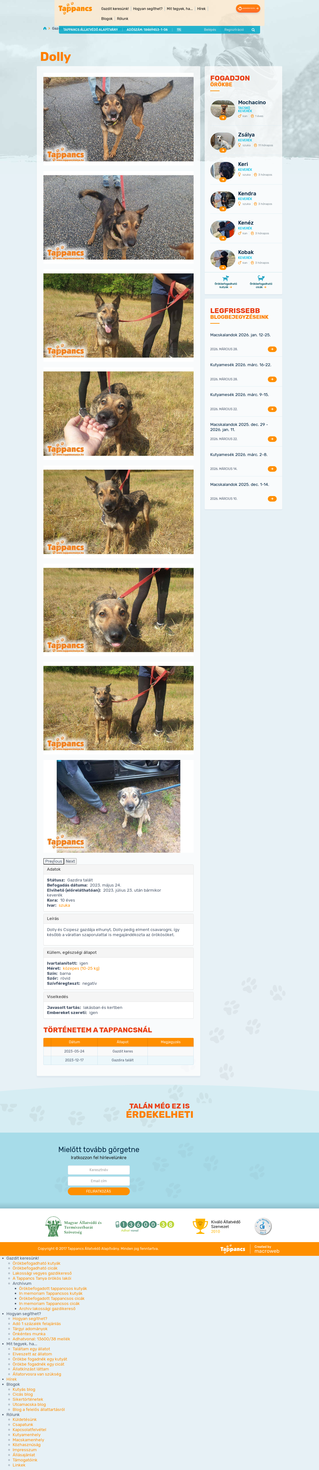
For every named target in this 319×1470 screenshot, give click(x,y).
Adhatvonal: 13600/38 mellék (41, 1338)
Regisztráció (253, 20)
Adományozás (263, 8)
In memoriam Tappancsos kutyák (51, 1293)
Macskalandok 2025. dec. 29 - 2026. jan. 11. (239, 427)
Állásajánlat (24, 1455)
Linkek (19, 1465)
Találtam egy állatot (31, 1349)
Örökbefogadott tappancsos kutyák (117, 28)
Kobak (246, 252)
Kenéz (246, 223)
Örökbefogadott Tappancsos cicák (52, 1298)
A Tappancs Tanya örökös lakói (42, 1278)
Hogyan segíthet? (30, 1318)
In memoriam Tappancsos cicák (49, 1303)
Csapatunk (23, 1424)
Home (45, 28)
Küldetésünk (25, 1419)
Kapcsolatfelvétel (29, 1429)
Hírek (183, 9)
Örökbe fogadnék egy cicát (38, 1364)
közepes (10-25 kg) (81, 968)
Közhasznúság (27, 1444)
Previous (53, 861)
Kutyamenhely (27, 1434)
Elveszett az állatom (32, 1354)
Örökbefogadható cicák (261, 286)
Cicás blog (23, 1394)
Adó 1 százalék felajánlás (37, 1323)
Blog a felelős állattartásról (39, 1409)
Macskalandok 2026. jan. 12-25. (240, 334)
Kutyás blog (24, 1389)
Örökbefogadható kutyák (226, 286)
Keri (243, 164)
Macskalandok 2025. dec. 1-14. (239, 484)
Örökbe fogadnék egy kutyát (40, 1359)
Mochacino (252, 102)
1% (160, 20)
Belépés (229, 20)
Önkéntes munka (29, 1333)
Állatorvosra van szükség (37, 1374)
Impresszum (25, 1450)
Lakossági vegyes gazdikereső (42, 1273)
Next (70, 861)
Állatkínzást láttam (31, 1369)
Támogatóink (25, 1459)
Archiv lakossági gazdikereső (47, 1308)
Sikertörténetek (28, 1399)
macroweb (267, 1251)
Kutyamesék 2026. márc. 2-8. (239, 454)
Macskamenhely (28, 1439)
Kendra (247, 193)
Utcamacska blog (29, 1404)
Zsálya (246, 135)
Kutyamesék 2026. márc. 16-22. (240, 365)
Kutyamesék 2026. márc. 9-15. (239, 394)
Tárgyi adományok (30, 1328)
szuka (64, 905)
